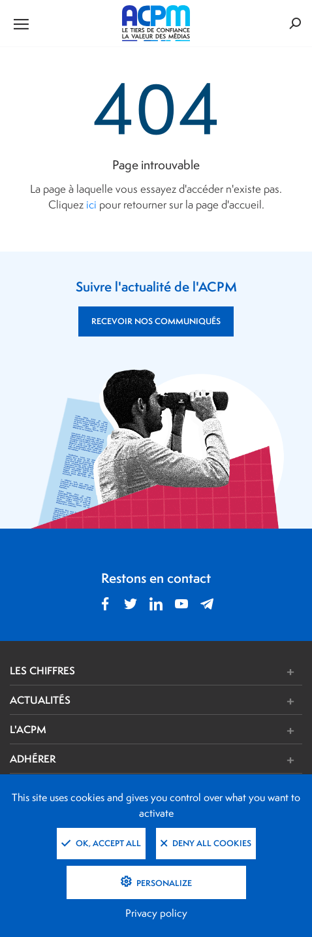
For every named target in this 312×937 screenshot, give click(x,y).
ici (91, 204)
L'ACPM (28, 729)
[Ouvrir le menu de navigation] (58, 23)
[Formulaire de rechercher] (253, 23)
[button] (217, 672)
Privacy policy (156, 913)
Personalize (163, 883)
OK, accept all (101, 843)
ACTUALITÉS (40, 700)
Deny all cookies (206, 843)
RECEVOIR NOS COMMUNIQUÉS (156, 321)
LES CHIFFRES (42, 670)
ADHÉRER (32, 758)
